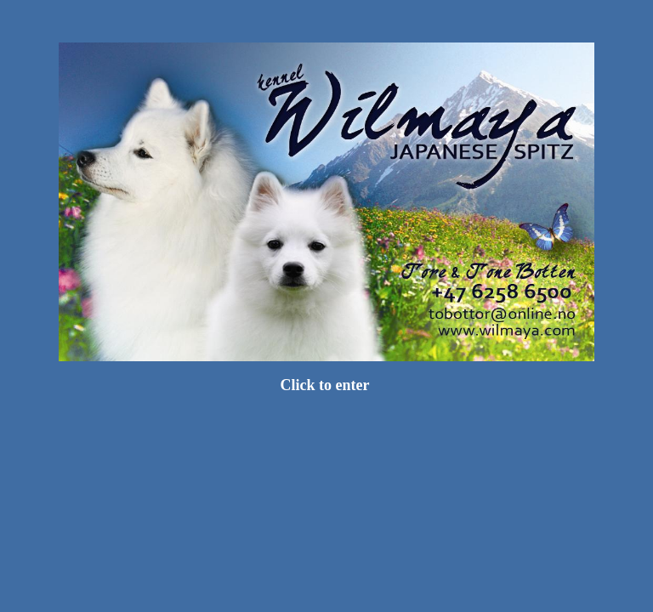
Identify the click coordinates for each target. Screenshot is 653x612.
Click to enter (326, 385)
